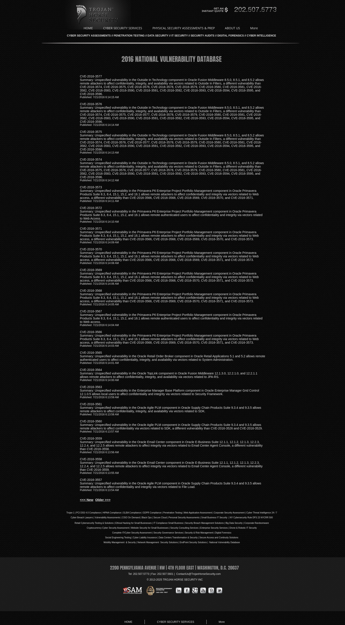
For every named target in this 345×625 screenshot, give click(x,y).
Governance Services (172, 533)
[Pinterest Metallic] (211, 590)
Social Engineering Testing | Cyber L (123, 537)
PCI (78, 512)
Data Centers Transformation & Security (178, 537)
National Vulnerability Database (224, 542)
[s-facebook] (187, 590)
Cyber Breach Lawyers (82, 517)
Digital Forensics (223, 533)
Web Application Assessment (198, 512)
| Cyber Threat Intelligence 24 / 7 (261, 512)
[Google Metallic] (195, 590)
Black (144, 517)
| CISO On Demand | (130, 517)
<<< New (86, 500)
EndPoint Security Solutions (193, 542)
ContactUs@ (198, 574)
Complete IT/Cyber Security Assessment (132, 533)
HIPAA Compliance (112, 512)
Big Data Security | (235, 523)
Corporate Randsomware (256, 523)
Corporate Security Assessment (229, 512)
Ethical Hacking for (124, 523)
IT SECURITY (179, 35)
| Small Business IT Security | (214, 517)
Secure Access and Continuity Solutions (218, 537)
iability (144, 537)
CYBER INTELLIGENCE (261, 35)
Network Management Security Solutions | (159, 542)
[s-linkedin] (179, 590)
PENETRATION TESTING (129, 35)
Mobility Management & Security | (121, 542)
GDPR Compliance (152, 512)
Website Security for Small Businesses (150, 528)
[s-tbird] (219, 590)
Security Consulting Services (184, 528)
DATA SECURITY (158, 35)
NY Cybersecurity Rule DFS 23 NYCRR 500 (251, 517)
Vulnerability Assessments (107, 517)
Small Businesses (143, 523)
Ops (150, 517)
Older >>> (103, 500)
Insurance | (153, 537)
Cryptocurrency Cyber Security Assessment (108, 528)
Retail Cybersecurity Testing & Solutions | (95, 523)
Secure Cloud (160, 517)
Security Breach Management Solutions (204, 523)
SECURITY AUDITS (203, 35)
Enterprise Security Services (214, 528)
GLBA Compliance (132, 512)
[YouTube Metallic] (203, 590)
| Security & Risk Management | (198, 533)
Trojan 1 (70, 512)
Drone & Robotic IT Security (243, 528)
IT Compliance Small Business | (169, 523)
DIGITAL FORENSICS (230, 35)
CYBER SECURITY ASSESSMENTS (89, 35)
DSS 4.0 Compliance (90, 512)
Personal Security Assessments (184, 517)
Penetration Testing (172, 512)
